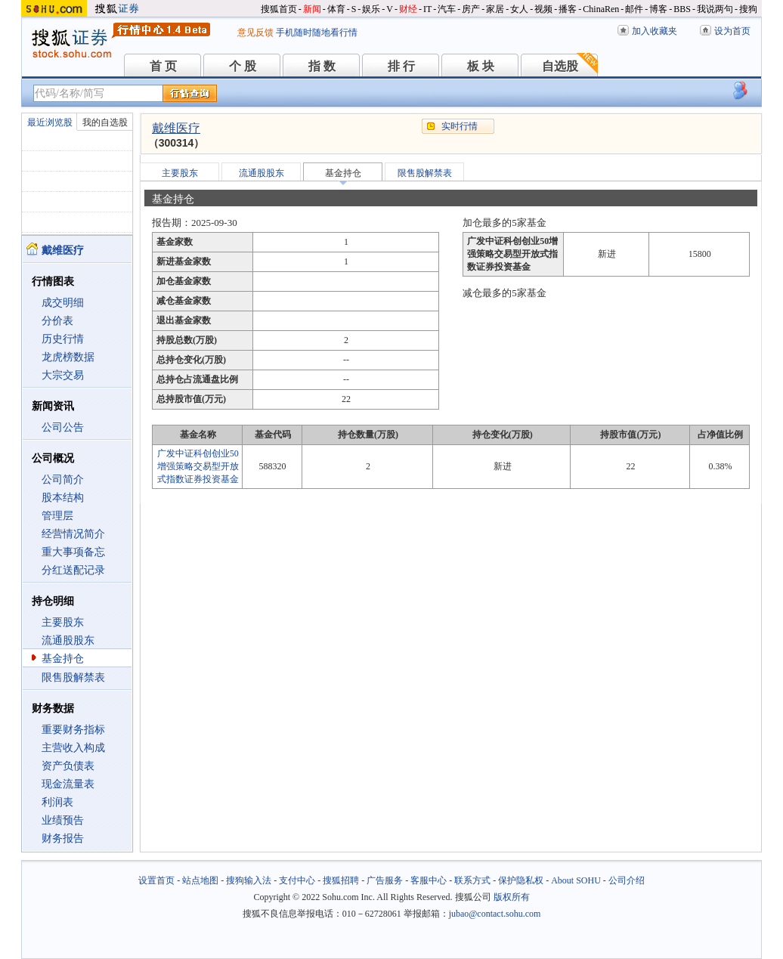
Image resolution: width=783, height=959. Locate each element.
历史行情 (63, 339)
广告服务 (385, 880)
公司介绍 (626, 880)
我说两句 (715, 9)
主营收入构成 (73, 747)
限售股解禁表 (73, 677)
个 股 (242, 66)
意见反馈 (255, 32)
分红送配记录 (73, 570)
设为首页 (732, 31)
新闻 (312, 9)
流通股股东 (68, 640)
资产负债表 (68, 766)
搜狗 (748, 9)
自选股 (560, 66)
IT (427, 9)
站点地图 (200, 880)
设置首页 (156, 880)
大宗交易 (63, 375)
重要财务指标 (73, 729)
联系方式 (472, 880)
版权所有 (512, 897)
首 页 (163, 66)
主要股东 (63, 622)
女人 (519, 9)
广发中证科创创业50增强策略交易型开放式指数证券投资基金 (198, 466)
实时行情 (459, 126)
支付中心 (297, 880)
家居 (495, 9)
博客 (658, 9)
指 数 (322, 66)
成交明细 (63, 302)
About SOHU (576, 880)
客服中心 (428, 880)
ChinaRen (601, 9)
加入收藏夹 (654, 31)
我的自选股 (105, 122)
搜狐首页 (279, 9)
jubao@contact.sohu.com (495, 913)
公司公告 (63, 427)
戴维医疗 (176, 128)
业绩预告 (63, 820)
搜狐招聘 (341, 880)
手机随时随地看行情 (316, 32)
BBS (682, 9)
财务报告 (63, 838)
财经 (408, 9)
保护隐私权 (520, 880)
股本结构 (63, 497)
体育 (336, 9)
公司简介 (63, 479)
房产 (471, 9)
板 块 (480, 66)
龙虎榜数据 (68, 357)
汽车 (447, 9)
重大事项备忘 (73, 552)
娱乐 (371, 9)
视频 (543, 9)
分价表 (57, 320)
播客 (568, 9)
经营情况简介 (73, 534)
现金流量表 (68, 784)
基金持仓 (63, 658)
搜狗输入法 (248, 880)
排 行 (401, 66)
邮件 (634, 9)
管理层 (57, 515)
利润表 (57, 802)
